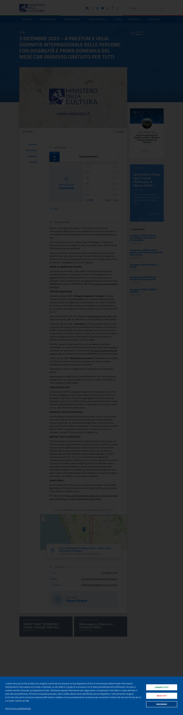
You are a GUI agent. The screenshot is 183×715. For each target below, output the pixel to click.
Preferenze (161, 704)
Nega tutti (161, 695)
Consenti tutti (161, 687)
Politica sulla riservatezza (18, 708)
